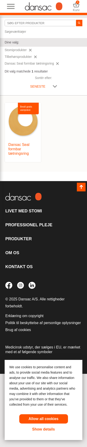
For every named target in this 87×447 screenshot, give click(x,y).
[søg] (79, 23)
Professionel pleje (28, 225)
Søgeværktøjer (15, 31)
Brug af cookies (18, 330)
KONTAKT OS (19, 266)
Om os (12, 252)
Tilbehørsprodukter (21, 57)
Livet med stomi (23, 211)
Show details (43, 429)
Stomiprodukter (18, 50)
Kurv (76, 6)
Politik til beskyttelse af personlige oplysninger (43, 323)
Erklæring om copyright (24, 316)
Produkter (18, 239)
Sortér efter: (43, 78)
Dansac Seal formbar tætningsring (32, 63)
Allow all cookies (43, 419)
